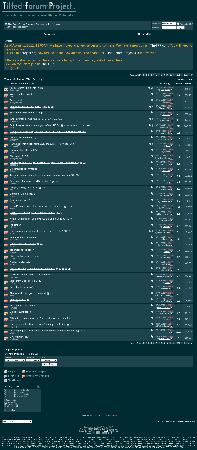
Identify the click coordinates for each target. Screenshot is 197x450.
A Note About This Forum (30, 88)
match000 (166, 115)
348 (139, 447)
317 (33, 447)
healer (12, 128)
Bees (168, 146)
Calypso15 (14, 215)
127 (138, 439)
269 (48, 445)
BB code (7, 400)
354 (160, 447)
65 (178, 163)
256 (3, 445)
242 (148, 443)
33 (73, 437)
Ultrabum (166, 195)
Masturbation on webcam (23, 243)
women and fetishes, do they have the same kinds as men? (41, 218)
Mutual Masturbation (20, 312)
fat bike (12, 258)
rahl (11, 314)
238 (134, 443)
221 (76, 443)
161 (62, 441)
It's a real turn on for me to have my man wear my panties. (40, 175)
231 (110, 443)
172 (100, 441)
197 (178, 107)
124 (128, 439)
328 (70, 447)
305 (172, 445)
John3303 (13, 134)
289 (117, 445)
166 (79, 441)
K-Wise (12, 333)
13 (24, 437)
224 (86, 443)
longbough (14, 327)
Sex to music (16, 100)
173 (103, 441)
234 (120, 443)
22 (178, 257)
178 (120, 441)
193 (172, 441)
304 (169, 445)
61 (142, 437)
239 (138, 443)
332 (84, 447)
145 (7, 441)
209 (34, 443)
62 (144, 437)
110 (79, 439)
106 (65, 439)
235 (124, 443)
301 (158, 445)
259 (14, 445)
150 (24, 441)
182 (134, 441)
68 (159, 437)
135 (166, 439)
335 (95, 447)
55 (127, 437)
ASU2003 (166, 220)
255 (193, 443)
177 (117, 441)
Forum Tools (184, 79)
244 (155, 443)
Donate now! (49, 34)
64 (149, 437)
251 (179, 443)
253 (186, 443)
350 (146, 447)
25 (178, 201)
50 (115, 437)
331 (81, 447)
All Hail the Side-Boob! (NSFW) (26, 106)
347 (136, 447)
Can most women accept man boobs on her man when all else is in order (48, 131)
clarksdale (14, 171)
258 (10, 445)
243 (151, 443)
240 (141, 443)
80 (189, 437)
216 (58, 443)
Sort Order (30, 358)
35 (78, 437)
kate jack (13, 233)
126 (134, 439)
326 (64, 447)
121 (117, 439)
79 (186, 437)
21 (43, 437)
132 (155, 439)
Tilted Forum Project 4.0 (122, 53)
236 (127, 443)
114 (93, 439)
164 (72, 441)
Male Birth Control (19, 193)
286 (107, 445)
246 (162, 443)
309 (186, 445)
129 (178, 145)
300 (155, 445)
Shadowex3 (165, 202)
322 (50, 447)
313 (19, 447)
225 (89, 443)
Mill (11, 115)
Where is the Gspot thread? (24, 237)
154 (38, 441)
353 (157, 447)
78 (184, 437)
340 (112, 447)
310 (190, 445)
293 (131, 445)
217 (62, 443)
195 (179, 441)
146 (10, 441)
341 (115, 447)
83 (3, 439)
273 (62, 445)
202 (10, 443)
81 (191, 437)
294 (134, 445)
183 (138, 441)
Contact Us (158, 421)
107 (69, 439)
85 (8, 439)
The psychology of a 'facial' (24, 187)
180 (127, 441)
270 (52, 445)
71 (178, 232)
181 (131, 441)
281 (89, 445)
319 (39, 447)
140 (183, 439)
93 (28, 439)
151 (27, 441)
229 (103, 443)
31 (68, 437)
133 (159, 439)
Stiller (12, 296)
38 (85, 437)
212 (45, 443)
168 (86, 441)
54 (125, 437)
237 (131, 443)
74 (174, 437)
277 (76, 445)
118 (107, 439)
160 (58, 441)
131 (152, 439)
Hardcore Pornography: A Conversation (30, 274)
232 (114, 443)
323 (53, 447)
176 (114, 441)
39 (88, 437)
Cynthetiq (166, 133)
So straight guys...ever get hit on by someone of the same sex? (43, 330)
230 (107, 443)
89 (18, 439)
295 (138, 445)
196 (183, 441)
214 (52, 443)
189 (158, 441)
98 (40, 439)
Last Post (162, 83)
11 (171, 75)
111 (83, 439)
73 (178, 244)
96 (35, 439)
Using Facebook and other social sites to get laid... (36, 206)
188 (155, 441)
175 (110, 441)
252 (183, 443)
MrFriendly (165, 208)
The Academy (54, 24)
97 (37, 439)
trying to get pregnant (21, 94)
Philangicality (15, 302)
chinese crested (163, 214)
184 (141, 441)
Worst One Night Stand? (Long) (26, 112)
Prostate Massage (19, 299)
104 (59, 439)
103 (55, 439)
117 (103, 439)
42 (178, 294)
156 (45, 441)
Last (186, 75)
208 (31, 443)
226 (93, 443)
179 (124, 441)
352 (153, 447)
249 (172, 443)
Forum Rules (9, 410)
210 (38, 443)
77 (181, 437)
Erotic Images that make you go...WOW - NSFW (35, 125)
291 (124, 445)
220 (72, 443)
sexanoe (13, 252)
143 (193, 439)
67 (178, 188)
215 (55, 443)
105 (62, 439)
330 (77, 447)
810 (178, 126)
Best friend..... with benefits (24, 305)
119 (110, 439)
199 (193, 441)
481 (178, 120)
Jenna (12, 196)
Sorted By (8, 358)
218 (65, 443)
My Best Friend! (16, 320)
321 (46, 447)
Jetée (167, 283)
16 (178, 132)
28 (61, 437)
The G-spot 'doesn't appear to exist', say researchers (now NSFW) (44, 162)
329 (74, 447)
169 (89, 441)
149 (20, 441)
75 (177, 437)
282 (93, 445)
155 (41, 441)
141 (178, 331)
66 (154, 437)
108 (72, 439)
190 (162, 441)
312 (15, 447)
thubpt (12, 289)
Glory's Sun (14, 90)
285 (103, 445)
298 (148, 445)
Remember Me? (185, 24)
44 (100, 437)
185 (145, 441)
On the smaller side (20, 262)
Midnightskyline (16, 103)
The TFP (47, 64)
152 (31, 441)
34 (76, 437)
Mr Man (13, 283)
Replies (178, 83)
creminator (14, 240)
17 (34, 437)
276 (72, 445)
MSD (168, 177)
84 (5, 439)
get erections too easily (22, 250)
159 (55, 441)
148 (17, 441)
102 (52, 439)
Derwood (166, 258)
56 (130, 437)
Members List (144, 34)
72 (178, 194)
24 (51, 437)
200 (3, 443)
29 (178, 95)
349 (143, 447)
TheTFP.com (159, 45)
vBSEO (107, 431)
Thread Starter (26, 83)
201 (7, 443)
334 (91, 447)
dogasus (166, 289)
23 (48, 437)
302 (162, 445)
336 (98, 447)
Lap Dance (15, 225)
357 (171, 447)
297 (145, 445)
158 (52, 441)
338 (105, 447)
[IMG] (6, 404)
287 (110, 445)
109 (76, 439)
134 (162, 439)
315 (26, 447)
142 (178, 207)
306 (176, 445)
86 (10, 439)
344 (126, 447)
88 (15, 439)
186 (148, 441)
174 (107, 441)
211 (41, 443)
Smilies (7, 402)
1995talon (166, 314)
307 (179, 445)
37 (83, 437)
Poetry (12, 202)
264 (31, 445)
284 (100, 445)
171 (96, 441)
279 (83, 445)
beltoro (12, 152)
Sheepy (13, 184)
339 (108, 447)
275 (69, 445)
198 (190, 441)
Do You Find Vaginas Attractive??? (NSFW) (32, 268)
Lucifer (12, 109)
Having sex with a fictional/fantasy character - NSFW (37, 144)
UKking (12, 246)
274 (65, 445)
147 (14, 441)
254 (190, 443)
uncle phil (166, 121)
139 (179, 439)
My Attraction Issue (20, 336)
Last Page (58, 119)
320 (43, 447)
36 (80, 437)
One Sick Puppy (163, 295)
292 (178, 269)
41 (93, 437)
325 (60, 447)
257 (7, 445)
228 (100, 443)
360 (181, 447)
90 (20, 439)
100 (45, 439)
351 (150, 447)
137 (173, 439)
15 (178, 157)
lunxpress (166, 189)
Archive (186, 421)
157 (48, 441)
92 (25, 439)
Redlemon (14, 165)
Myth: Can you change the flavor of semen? (32, 212)
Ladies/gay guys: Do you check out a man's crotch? (36, 231)
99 (42, 439)
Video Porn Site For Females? (25, 281)
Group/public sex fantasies (23, 168)
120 (114, 439)
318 (36, 447)
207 (27, 443)
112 (86, 439)
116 (100, 439)
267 (41, 445)
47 (108, 437)
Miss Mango (14, 177)
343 (122, 447)
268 (45, 445)
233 (117, 443)
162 (65, 441)
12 (21, 437)
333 (88, 447)
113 (90, 439)
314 (22, 447)
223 (83, 443)
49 (113, 437)
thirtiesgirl (166, 270)
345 (129, 447)
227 (96, 443)
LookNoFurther (164, 301)
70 (164, 437)
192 (169, 441)
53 (122, 437)
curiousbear (165, 245)
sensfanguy (14, 339)
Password (156, 28)
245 (158, 443)
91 (23, 439)
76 (179, 437)
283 (96, 445)
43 (98, 437)
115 (96, 439)
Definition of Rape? (20, 200)
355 (164, 447)
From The (45, 358)
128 (141, 439)
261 (20, 445)
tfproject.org (28, 53)
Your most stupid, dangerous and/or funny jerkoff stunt (38, 324)
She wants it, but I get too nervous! (28, 293)
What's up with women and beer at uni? (30, 181)
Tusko (12, 221)
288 (114, 445)
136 (169, 439)
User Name (156, 24)
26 (56, 437)
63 (147, 437)
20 (178, 319)
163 (69, 441)
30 (178, 250)
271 (55, 445)
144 (3, 441)
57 (132, 437)
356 (167, 447)
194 (176, 441)
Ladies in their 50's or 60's (23, 150)
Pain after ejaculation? (21, 287)
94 (30, 439)
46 (105, 437)
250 (176, 443)
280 (86, 445)
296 (141, 445)
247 (165, 443)
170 (93, 441)
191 (165, 441)
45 (178, 182)
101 (178, 75)
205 (20, 443)
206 (24, 443)
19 (39, 437)
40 (178, 213)
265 (34, 445)
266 (38, 445)
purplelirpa (14, 277)
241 (145, 443)
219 (69, 443)
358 (174, 447)
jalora (12, 96)
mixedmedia (14, 121)
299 (151, 445)
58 (135, 437)
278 (79, 445)
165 (76, 441)
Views (188, 83)
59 (137, 437)
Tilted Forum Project (173, 421)
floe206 (12, 265)
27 (178, 113)
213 (48, 443)
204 (17, 443)
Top (193, 421)
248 (169, 443)
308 (183, 445)
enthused (13, 308)
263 (27, 445)
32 (71, 437)
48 (110, 437)
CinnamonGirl (164, 108)
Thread (13, 83)
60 (140, 437)
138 (176, 439)
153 (34, 441)
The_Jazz (166, 239)
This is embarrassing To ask (24, 256)
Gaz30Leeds (165, 164)
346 (132, 447)
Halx (11, 190)
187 (151, 441)
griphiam (13, 227)
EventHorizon (164, 339)
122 (121, 439)
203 (14, 443)
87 (13, 439)
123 (124, 439)
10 (167, 75)
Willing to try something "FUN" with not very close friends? (40, 318)
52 (178, 325)
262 (24, 445)
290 (120, 445)
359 (177, 447)
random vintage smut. (21, 119)
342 (119, 447)
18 (178, 300)
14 (26, 437)
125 (131, 439)
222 (79, 443)
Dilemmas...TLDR (19, 156)
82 (178, 176)
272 (58, 445)
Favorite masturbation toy (23, 137)
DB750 (167, 252)
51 (174, 75)
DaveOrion (14, 271)
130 (148, 439)
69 (162, 437)
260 (17, 445)
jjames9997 (14, 140)
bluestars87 (14, 146)
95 (32, 439)
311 (193, 445)
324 (57, 447)
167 (83, 441)
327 (67, 447)
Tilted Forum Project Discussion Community (27, 24)
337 (101, 447)
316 (29, 447)
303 (165, 445)
